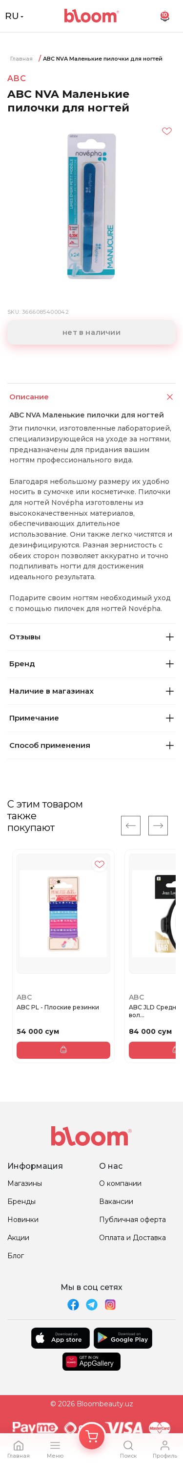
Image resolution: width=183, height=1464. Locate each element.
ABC (16, 78)
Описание (92, 397)
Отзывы (91, 636)
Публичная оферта (132, 1219)
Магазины (24, 1183)
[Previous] (131, 825)
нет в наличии (91, 332)
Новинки (23, 1219)
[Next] (158, 825)
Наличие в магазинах (91, 691)
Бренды (21, 1201)
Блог (15, 1255)
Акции (18, 1237)
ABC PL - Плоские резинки (58, 1007)
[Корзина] (91, 1436)
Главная (21, 58)
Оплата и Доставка (132, 1237)
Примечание (91, 717)
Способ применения (91, 745)
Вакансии (116, 1201)
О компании (120, 1183)
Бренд (91, 663)
